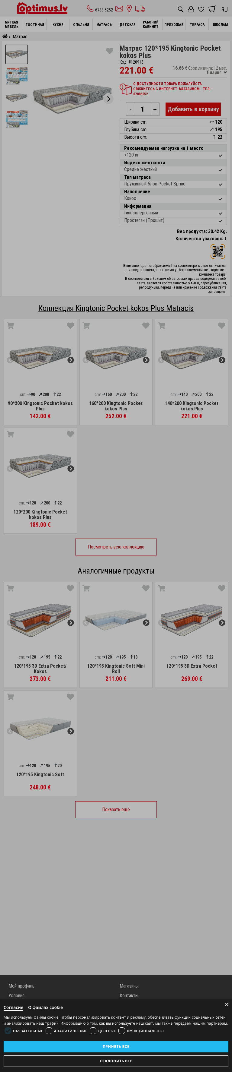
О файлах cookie (45, 1007)
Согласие (13, 1007)
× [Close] (226, 1004)
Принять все (116, 1046)
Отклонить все (116, 1061)
